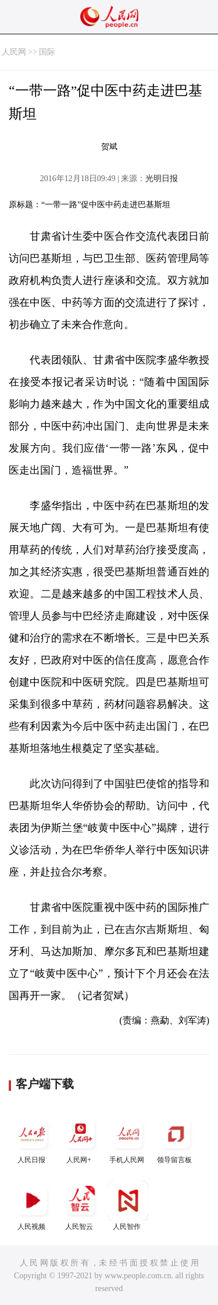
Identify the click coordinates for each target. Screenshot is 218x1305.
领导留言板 (175, 1138)
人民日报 (32, 1138)
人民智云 (80, 1205)
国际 (47, 52)
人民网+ (80, 1138)
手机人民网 (128, 1138)
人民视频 (32, 1205)
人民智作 (128, 1205)
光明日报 (161, 178)
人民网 (14, 52)
